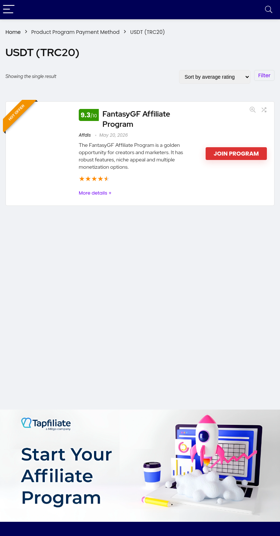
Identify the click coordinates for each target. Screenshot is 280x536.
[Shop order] (214, 77)
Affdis (85, 135)
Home (13, 32)
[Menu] (9, 9)
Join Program (236, 153)
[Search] (268, 9)
